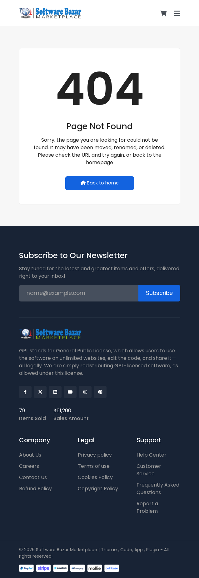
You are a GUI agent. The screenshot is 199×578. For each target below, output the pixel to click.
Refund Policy (35, 488)
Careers (29, 466)
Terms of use (94, 466)
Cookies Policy (95, 477)
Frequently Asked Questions (158, 488)
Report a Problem (147, 507)
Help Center (152, 454)
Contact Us (33, 477)
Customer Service (149, 470)
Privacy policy (95, 454)
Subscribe (159, 293)
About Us (30, 454)
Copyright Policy (98, 488)
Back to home (100, 183)
